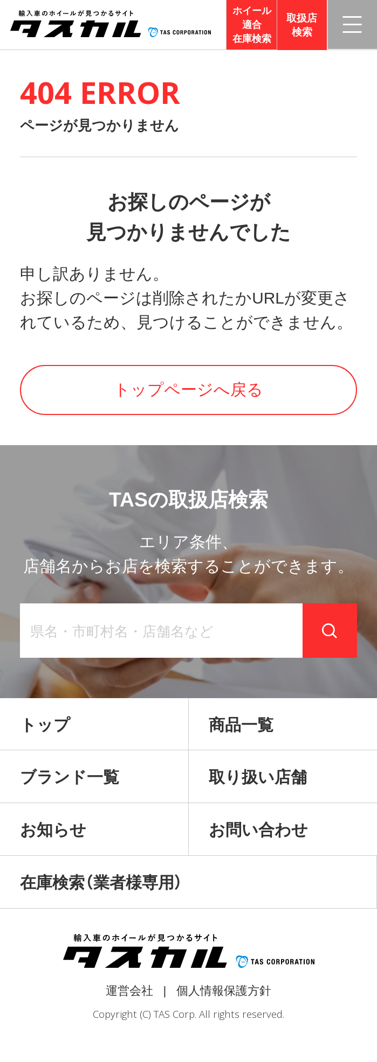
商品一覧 (241, 725)
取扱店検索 (301, 25)
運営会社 (129, 990)
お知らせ (53, 830)
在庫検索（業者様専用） (101, 882)
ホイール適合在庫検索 (251, 24)
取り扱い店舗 (258, 777)
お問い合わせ (258, 830)
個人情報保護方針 (223, 990)
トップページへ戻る (188, 389)
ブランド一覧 (69, 777)
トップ (45, 725)
